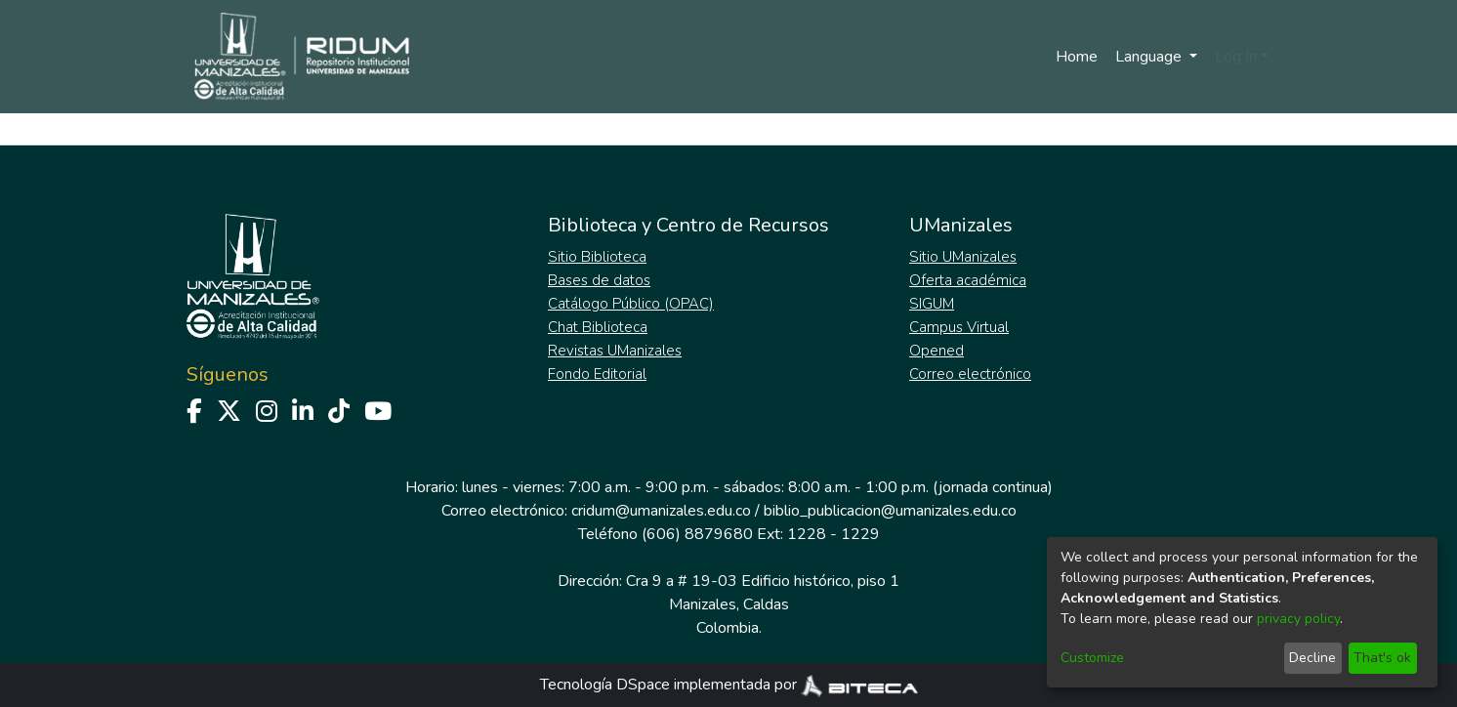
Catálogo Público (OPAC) (631, 303)
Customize (1092, 657)
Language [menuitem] (1150, 56)
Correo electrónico (970, 374)
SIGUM (931, 303)
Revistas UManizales (615, 350)
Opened (936, 350)
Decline (1312, 657)
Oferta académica (967, 280)
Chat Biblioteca (597, 327)
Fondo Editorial (597, 374)
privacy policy (1298, 618)
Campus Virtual (959, 327)
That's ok (1382, 657)
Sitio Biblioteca (597, 257)
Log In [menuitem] (1236, 56)
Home (1077, 56)
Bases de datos (599, 280)
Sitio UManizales (963, 257)
